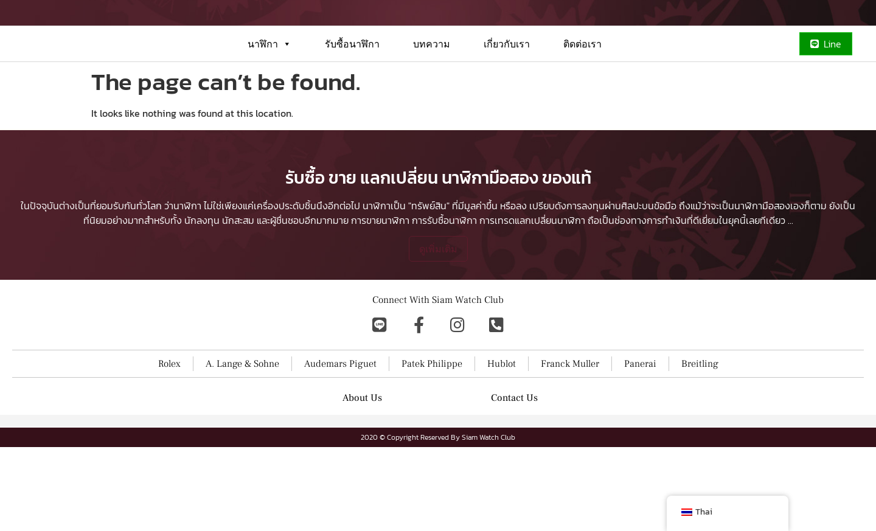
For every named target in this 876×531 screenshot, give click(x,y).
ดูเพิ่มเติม (438, 332)
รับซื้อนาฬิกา (352, 87)
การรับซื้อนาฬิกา (444, 304)
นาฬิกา (269, 87)
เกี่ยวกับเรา (507, 87)
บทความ (431, 87)
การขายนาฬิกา (380, 304)
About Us (362, 482)
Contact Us (514, 482)
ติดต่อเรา (582, 87)
